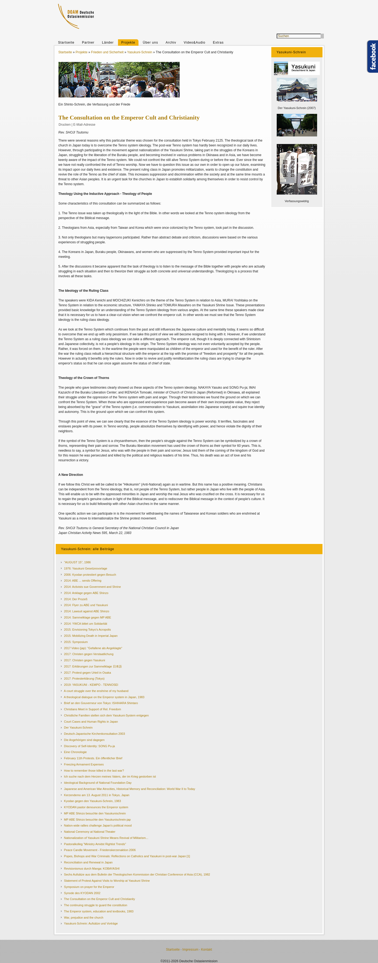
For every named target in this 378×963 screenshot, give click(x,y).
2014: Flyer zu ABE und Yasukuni (86, 605)
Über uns (150, 42)
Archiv (171, 42)
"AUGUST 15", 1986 (77, 562)
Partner (88, 42)
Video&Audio (194, 42)
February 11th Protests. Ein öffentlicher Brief (93, 758)
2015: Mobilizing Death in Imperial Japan (91, 635)
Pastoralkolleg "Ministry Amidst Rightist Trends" (95, 844)
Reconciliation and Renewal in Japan (88, 862)
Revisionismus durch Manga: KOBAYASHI (92, 868)
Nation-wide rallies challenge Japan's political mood (98, 825)
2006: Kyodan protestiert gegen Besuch (90, 574)
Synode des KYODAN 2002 (82, 893)
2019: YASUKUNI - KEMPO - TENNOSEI (91, 684)
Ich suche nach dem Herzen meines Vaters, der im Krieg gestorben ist (110, 776)
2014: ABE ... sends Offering (83, 580)
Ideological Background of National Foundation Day (98, 782)
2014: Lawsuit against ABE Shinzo (86, 611)
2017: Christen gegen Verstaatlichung (88, 654)
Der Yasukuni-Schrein (78, 727)
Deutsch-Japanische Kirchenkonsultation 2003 (94, 733)
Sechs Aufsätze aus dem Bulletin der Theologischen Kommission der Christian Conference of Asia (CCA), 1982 (137, 874)
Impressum (190, 949)
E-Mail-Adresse (84, 124)
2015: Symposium (76, 642)
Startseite (66, 42)
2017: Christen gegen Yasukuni (84, 660)
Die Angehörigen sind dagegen (84, 739)
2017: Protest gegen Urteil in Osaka (87, 672)
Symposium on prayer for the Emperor (89, 886)
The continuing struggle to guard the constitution (95, 905)
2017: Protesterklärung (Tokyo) (84, 678)
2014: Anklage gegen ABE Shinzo (86, 593)
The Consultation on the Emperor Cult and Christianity (99, 899)
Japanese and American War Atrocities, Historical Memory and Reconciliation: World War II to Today (129, 788)
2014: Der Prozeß (76, 599)
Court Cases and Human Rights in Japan (91, 721)
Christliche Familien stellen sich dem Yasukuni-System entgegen (106, 715)
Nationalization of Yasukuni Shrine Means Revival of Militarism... (106, 837)
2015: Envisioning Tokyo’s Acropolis (87, 629)
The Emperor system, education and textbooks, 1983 (98, 911)
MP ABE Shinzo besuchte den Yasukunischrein (95, 813)
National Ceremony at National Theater (90, 831)
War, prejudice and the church (83, 917)
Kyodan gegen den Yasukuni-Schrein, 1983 (92, 801)
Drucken (65, 124)
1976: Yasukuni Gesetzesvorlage (85, 568)
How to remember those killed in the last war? (94, 770)
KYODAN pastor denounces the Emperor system (96, 807)
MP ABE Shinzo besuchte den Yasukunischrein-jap (97, 819)
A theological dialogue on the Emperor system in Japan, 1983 (104, 697)
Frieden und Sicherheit (107, 52)
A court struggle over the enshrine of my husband (96, 691)
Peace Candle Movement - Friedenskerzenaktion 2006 (100, 850)
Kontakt (206, 949)
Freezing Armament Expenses (84, 764)
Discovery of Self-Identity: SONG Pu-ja (89, 746)
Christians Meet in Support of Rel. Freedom (92, 709)
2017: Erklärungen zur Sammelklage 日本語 (93, 666)
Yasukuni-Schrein (139, 52)
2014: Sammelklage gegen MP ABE (87, 617)
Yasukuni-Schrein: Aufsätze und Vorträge (91, 923)
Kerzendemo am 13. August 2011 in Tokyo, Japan (97, 795)
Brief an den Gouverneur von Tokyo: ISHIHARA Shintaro (101, 703)
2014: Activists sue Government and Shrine (92, 586)
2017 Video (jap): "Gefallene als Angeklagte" (93, 648)
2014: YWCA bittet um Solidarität (85, 623)
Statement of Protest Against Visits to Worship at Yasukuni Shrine (107, 880)
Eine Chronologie (75, 752)
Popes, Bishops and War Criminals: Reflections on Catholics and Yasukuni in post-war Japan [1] (127, 856)
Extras (218, 42)
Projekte (128, 42)
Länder (108, 42)
